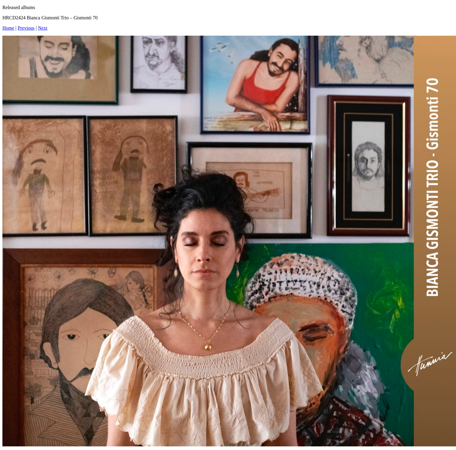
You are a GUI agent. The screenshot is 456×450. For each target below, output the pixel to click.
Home (8, 28)
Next (42, 28)
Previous (26, 28)
